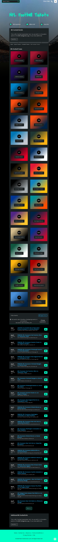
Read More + (14, 39)
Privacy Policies (27, 535)
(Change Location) (43, 321)
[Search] (9, 1)
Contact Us (21, 533)
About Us (28, 533)
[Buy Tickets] (45, 329)
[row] (29, 329)
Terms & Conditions (37, 533)
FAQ (34, 535)
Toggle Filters (42, 315)
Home (15, 533)
